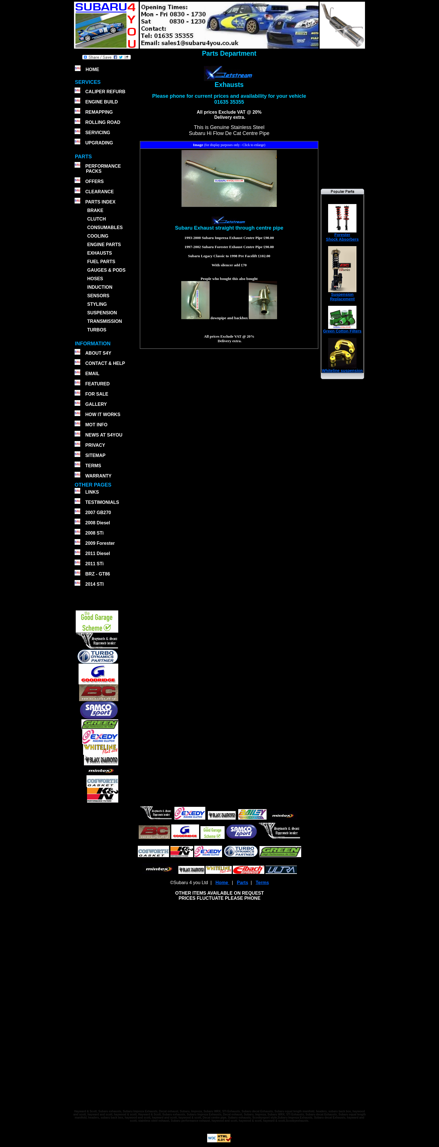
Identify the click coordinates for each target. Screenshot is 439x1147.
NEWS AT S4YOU (104, 435)
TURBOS (96, 329)
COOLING (97, 236)
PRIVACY (95, 445)
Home (222, 882)
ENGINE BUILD (101, 101)
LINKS (92, 492)
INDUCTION (99, 287)
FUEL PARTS (101, 261)
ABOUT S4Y (98, 353)
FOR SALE (96, 394)
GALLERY (96, 404)
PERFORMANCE (103, 166)
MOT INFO (96, 424)
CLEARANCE (99, 191)
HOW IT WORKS (103, 414)
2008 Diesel (97, 522)
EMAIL (92, 373)
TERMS (93, 465)
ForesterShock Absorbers (342, 235)
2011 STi (94, 563)
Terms (262, 882)
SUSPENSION (102, 312)
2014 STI (94, 584)
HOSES (95, 278)
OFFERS (94, 181)
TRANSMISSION (104, 321)
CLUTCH (96, 219)
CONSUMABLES (105, 227)
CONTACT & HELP (105, 363)
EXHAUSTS (99, 253)
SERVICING (97, 132)
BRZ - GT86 (97, 574)
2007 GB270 (98, 512)
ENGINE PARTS (104, 244)
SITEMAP (95, 455)
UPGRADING (99, 142)
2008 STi (94, 533)
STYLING (97, 304)
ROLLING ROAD (103, 122)
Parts (242, 882)
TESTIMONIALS (102, 502)
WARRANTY (98, 475)
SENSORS (98, 295)
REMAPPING (99, 112)
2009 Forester (100, 543)
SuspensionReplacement (342, 294)
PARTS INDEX (100, 202)
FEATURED (97, 383)
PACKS (93, 171)
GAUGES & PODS (106, 270)
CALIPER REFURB (105, 91)
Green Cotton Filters (342, 329)
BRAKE (95, 210)
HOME (92, 69)
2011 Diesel (97, 553)
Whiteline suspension (342, 369)
